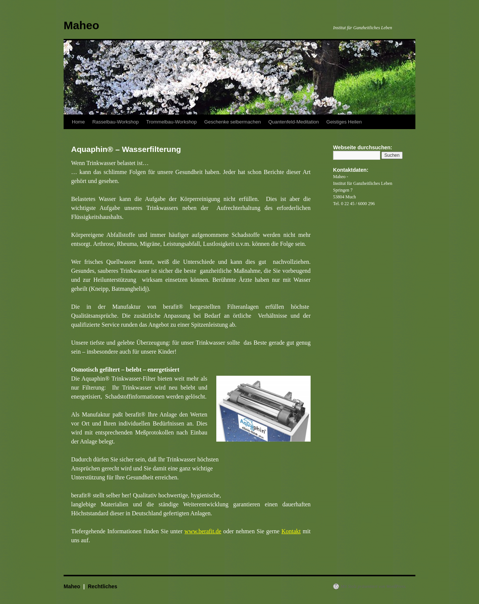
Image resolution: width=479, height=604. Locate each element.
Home (78, 122)
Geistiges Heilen (344, 122)
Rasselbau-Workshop (115, 122)
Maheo (81, 25)
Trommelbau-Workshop (171, 122)
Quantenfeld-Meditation (293, 122)
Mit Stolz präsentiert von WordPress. (373, 586)
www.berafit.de (202, 531)
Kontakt (291, 531)
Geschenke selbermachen (232, 122)
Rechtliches (103, 586)
